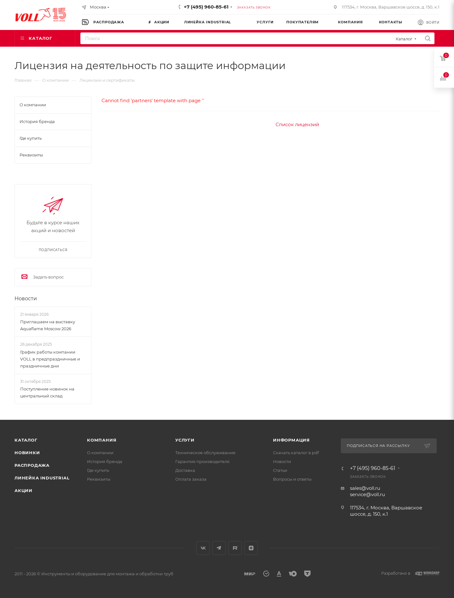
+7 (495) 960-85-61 (206, 7)
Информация (291, 440)
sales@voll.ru (365, 488)
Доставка (185, 470)
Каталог (26, 440)
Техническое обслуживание (205, 452)
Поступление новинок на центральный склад (47, 392)
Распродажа (32, 465)
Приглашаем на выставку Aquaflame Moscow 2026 (47, 325)
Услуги (185, 440)
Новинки (27, 452)
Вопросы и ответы (292, 479)
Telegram (219, 548)
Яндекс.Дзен (251, 548)
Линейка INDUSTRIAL (42, 477)
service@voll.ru (367, 494)
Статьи (280, 470)
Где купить (98, 470)
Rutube (235, 548)
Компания (101, 440)
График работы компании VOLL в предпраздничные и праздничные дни (50, 358)
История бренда (104, 461)
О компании (100, 452)
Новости (26, 299)
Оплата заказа (191, 479)
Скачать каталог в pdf (296, 452)
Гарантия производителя (202, 461)
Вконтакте (203, 548)
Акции (23, 490)
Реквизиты (98, 479)
